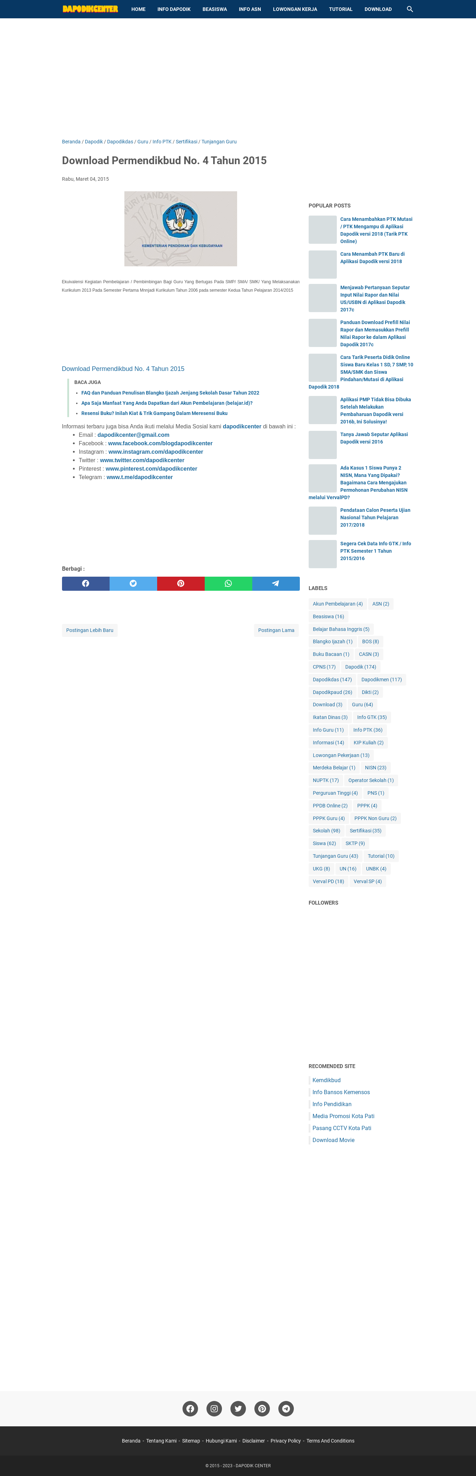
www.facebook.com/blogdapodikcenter (160, 443)
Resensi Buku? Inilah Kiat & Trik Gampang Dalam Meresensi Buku (154, 413)
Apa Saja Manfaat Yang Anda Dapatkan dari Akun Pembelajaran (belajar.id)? (167, 403)
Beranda (131, 1441)
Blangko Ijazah (333, 642)
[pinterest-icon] (262, 1408)
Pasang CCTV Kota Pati (342, 1128)
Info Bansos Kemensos (341, 1092)
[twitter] (133, 584)
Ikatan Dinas (330, 717)
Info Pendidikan (332, 1104)
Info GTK (372, 717)
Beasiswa (215, 9)
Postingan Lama (276, 630)
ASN (380, 604)
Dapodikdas (332, 680)
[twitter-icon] (238, 1408)
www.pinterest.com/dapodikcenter (151, 469)
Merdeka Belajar (334, 768)
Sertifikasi (366, 831)
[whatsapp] (228, 584)
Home (138, 9)
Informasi (328, 743)
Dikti (370, 692)
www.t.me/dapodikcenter (140, 477)
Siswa (324, 843)
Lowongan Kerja (295, 9)
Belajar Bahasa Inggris (341, 629)
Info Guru (328, 730)
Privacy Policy (286, 1441)
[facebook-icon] (190, 1408)
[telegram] (276, 584)
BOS (370, 642)
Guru (362, 705)
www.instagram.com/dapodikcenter (156, 452)
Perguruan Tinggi (335, 793)
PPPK (367, 806)
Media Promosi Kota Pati (344, 1116)
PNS (375, 793)
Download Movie (333, 1140)
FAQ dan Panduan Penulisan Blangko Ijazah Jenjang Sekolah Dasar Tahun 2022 (170, 393)
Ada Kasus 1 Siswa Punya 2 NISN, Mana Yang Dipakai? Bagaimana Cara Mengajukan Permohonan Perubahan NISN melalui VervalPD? (358, 482)
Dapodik (360, 667)
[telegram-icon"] (286, 1408)
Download (378, 9)
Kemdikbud (327, 1080)
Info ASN (250, 9)
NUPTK (326, 780)
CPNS (324, 667)
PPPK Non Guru (375, 818)
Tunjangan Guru (335, 856)
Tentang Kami (161, 1441)
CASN (369, 654)
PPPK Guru (329, 818)
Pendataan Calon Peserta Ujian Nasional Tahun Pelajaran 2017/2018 (375, 517)
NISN (376, 768)
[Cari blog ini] (410, 9)
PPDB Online (330, 806)
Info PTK (368, 730)
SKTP (355, 843)
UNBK (376, 869)
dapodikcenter (242, 426)
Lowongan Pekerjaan (341, 755)
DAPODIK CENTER (253, 1465)
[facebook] (86, 584)
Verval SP (368, 882)
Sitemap (191, 1441)
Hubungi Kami (221, 1441)
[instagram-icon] (214, 1408)
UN (348, 869)
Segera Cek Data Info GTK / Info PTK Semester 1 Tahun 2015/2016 (375, 551)
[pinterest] (181, 584)
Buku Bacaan (331, 654)
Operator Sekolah (371, 780)
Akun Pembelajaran (338, 604)
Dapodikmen (381, 680)
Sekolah (326, 831)
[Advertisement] (238, 78)
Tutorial (341, 9)
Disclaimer (253, 1441)
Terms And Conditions (330, 1441)
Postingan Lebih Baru (89, 630)
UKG (321, 869)
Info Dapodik (174, 9)
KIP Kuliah (369, 743)
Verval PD (328, 882)
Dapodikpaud (332, 692)
